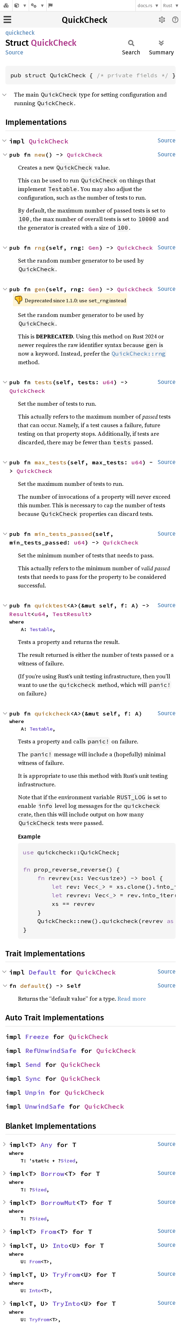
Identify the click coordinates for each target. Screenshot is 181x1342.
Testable (40, 629)
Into (60, 1245)
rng (39, 247)
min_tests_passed (63, 533)
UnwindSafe (45, 1106)
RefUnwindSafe (50, 1050)
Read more (131, 998)
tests (43, 382)
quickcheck (19, 32)
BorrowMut (58, 1203)
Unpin (35, 1092)
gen (39, 289)
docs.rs (145, 5)
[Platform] (37, 5)
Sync (33, 1078)
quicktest (50, 605)
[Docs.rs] (6, 5)
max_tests (50, 462)
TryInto (66, 1303)
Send (33, 1064)
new (39, 154)
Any (46, 1145)
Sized (68, 1160)
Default (42, 972)
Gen (93, 247)
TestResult (70, 614)
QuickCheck (84, 20)
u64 (108, 382)
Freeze (37, 1037)
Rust (167, 5)
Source (14, 52)
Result (20, 614)
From (48, 1232)
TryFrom (66, 1274)
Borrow (52, 1174)
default (32, 985)
